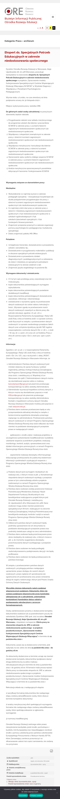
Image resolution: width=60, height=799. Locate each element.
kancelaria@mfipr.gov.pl (18, 384)
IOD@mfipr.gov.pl (15, 395)
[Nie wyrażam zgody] (57, 793)
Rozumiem (23, 795)
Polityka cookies (36, 795)
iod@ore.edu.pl (19, 407)
